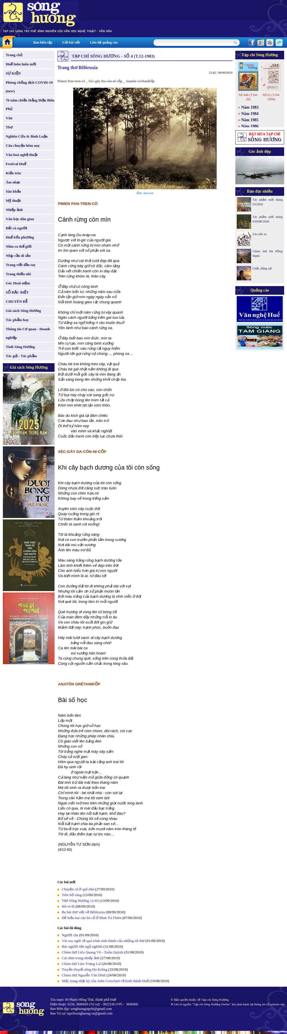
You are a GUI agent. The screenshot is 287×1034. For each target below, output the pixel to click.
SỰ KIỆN (13, 73)
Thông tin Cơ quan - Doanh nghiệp (28, 333)
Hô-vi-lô (68, 906)
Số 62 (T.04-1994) (271, 97)
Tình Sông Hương (20, 347)
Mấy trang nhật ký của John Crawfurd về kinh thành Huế (105, 981)
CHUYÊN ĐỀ (17, 301)
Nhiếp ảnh (14, 210)
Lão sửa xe (260, 234)
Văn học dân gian (20, 219)
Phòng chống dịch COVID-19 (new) (29, 86)
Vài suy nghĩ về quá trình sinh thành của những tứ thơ (103, 941)
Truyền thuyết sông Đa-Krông (84, 969)
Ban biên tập (42, 42)
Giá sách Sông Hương (23, 310)
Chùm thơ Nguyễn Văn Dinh (84, 975)
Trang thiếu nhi (18, 274)
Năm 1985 (250, 120)
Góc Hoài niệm (18, 283)
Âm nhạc (13, 182)
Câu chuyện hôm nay (23, 145)
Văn (9, 118)
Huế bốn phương (20, 237)
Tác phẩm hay (17, 320)
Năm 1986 (250, 126)
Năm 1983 (250, 107)
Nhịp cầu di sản (18, 255)
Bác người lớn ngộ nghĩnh (82, 946)
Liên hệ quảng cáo (103, 42)
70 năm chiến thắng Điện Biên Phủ (30, 104)
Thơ (9, 127)
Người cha (70, 935)
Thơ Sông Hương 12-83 (80, 900)
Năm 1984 (250, 114)
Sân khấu (13, 191)
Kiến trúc (13, 173)
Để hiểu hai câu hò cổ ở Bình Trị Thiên (91, 918)
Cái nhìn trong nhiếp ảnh (81, 958)
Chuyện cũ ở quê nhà (78, 889)
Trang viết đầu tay (21, 265)
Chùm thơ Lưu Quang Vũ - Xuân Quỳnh (92, 952)
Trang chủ (14, 55)
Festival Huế (16, 164)
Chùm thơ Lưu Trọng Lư (81, 963)
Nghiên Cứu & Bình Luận (27, 136)
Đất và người (16, 228)
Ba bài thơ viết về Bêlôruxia (83, 912)
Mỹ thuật (13, 200)
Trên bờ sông (72, 895)
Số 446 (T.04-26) (248, 97)
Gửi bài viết (71, 42)
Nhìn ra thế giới (19, 246)
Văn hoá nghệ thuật (22, 155)
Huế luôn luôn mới (21, 64)
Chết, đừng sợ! (262, 268)
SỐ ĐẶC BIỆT (17, 292)
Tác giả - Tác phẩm (21, 356)
